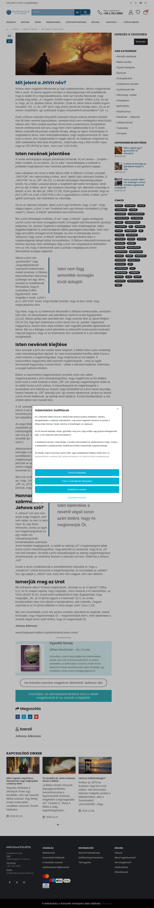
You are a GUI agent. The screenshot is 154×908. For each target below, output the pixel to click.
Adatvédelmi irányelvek (77, 498)
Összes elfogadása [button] (77, 472)
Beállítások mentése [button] (76, 489)
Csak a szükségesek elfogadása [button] (77, 481)
